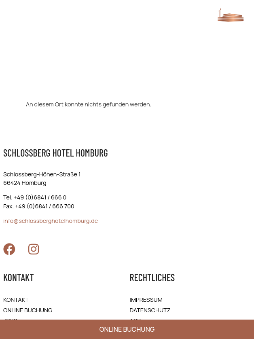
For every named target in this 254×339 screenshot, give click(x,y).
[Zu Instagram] (34, 249)
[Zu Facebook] (9, 249)
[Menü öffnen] (13, 19)
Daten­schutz (150, 310)
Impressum (146, 299)
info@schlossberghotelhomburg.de (50, 221)
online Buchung (27, 310)
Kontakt (16, 299)
